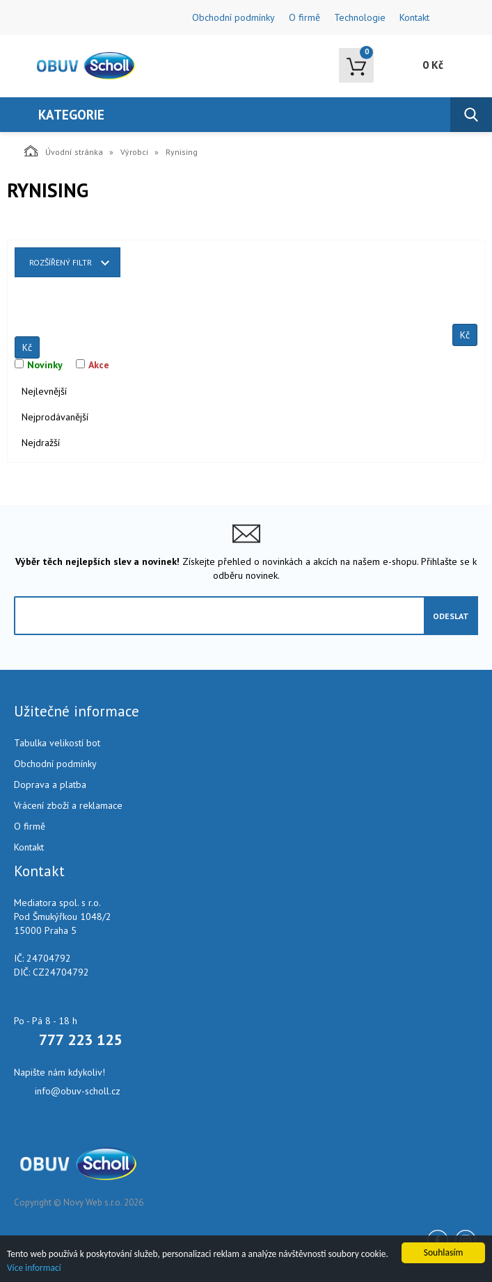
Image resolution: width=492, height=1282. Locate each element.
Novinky (45, 365)
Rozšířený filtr (60, 262)
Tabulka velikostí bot (57, 743)
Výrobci (134, 152)
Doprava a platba (50, 784)
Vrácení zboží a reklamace (68, 805)
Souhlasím (443, 1252)
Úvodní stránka (63, 151)
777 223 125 (80, 1039)
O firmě (304, 17)
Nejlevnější (44, 391)
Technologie (360, 17)
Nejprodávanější (55, 417)
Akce (98, 365)
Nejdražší (41, 442)
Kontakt (414, 17)
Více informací (34, 1268)
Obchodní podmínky (233, 17)
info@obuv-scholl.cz (77, 1091)
